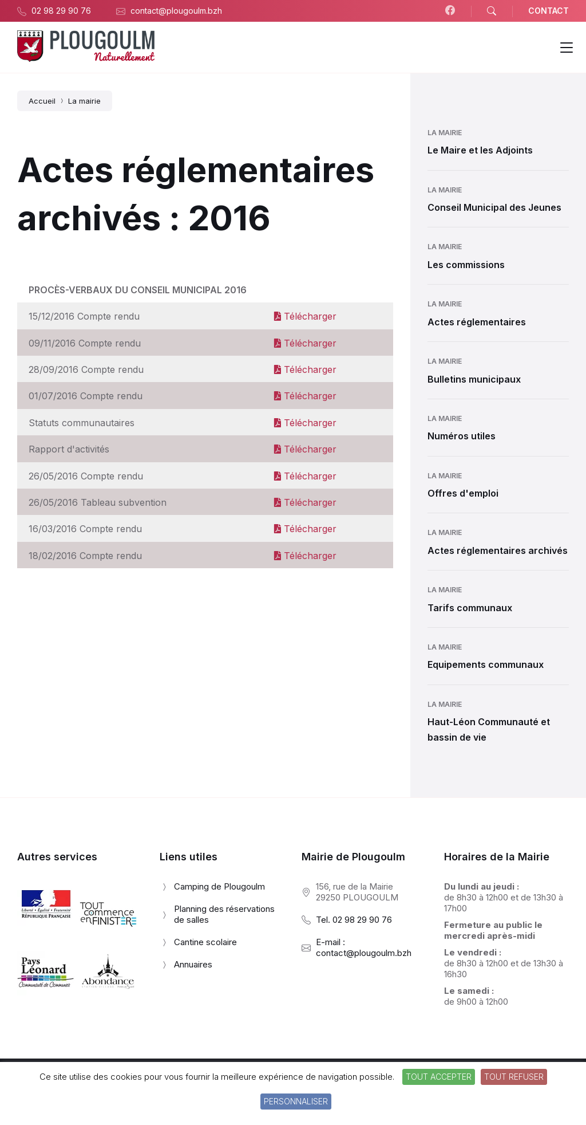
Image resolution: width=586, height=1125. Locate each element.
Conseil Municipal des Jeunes (494, 207)
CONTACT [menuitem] (548, 10)
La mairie (444, 132)
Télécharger (305, 316)
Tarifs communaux (469, 607)
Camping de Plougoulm (219, 886)
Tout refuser (514, 1076)
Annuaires (193, 964)
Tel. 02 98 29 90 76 (354, 919)
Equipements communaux (485, 664)
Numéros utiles (461, 436)
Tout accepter (439, 1076)
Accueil (42, 100)
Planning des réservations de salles (224, 914)
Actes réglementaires (476, 322)
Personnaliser (296, 1101)
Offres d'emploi (462, 493)
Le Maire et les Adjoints (480, 150)
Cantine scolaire (205, 942)
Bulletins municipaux (474, 379)
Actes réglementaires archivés (497, 550)
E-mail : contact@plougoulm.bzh (363, 947)
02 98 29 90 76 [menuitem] (61, 10)
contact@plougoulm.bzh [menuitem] (176, 10)
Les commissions (466, 264)
